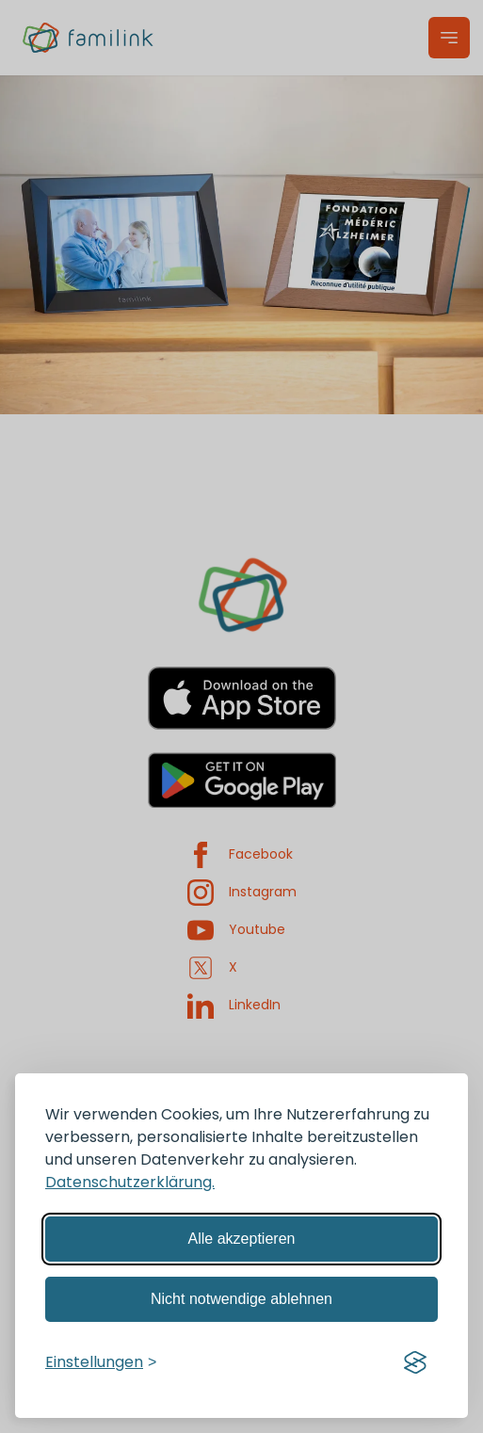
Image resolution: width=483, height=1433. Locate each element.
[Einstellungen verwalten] (100, 1362)
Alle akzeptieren (242, 1239)
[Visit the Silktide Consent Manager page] (415, 1362)
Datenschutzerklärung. (130, 1182)
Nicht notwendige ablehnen (241, 1299)
